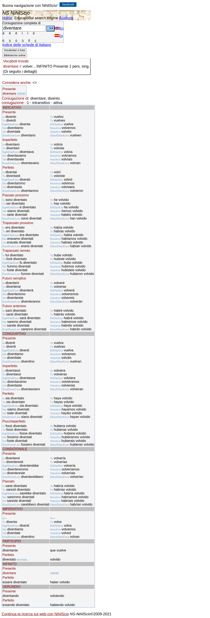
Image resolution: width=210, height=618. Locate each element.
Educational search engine (36, 18)
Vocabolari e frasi (14, 50)
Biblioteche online (14, 55)
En (59, 28)
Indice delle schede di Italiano (26, 45)
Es (59, 36)
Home (7, 18)
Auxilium (66, 18)
